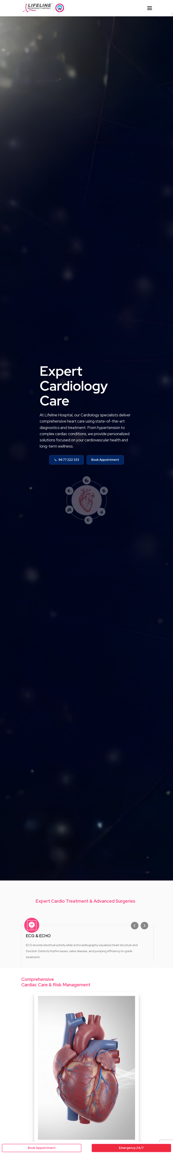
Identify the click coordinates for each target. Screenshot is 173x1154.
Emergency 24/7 (131, 1148)
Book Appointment (105, 461)
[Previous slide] (135, 925)
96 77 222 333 (66, 461)
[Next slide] (145, 925)
